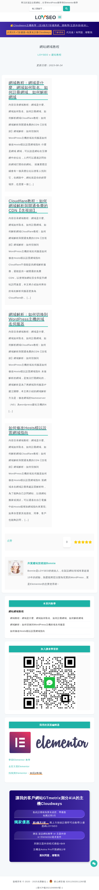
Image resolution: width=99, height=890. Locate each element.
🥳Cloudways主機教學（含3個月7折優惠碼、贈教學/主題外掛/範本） (49, 25)
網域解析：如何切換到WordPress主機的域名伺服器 (37, 624)
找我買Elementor (18, 773)
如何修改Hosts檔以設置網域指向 (27, 631)
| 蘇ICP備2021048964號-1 (49, 888)
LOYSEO (43, 54)
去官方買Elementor (19, 766)
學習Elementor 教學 (19, 760)
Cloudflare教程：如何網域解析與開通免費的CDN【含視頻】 (28, 206)
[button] (59, 17)
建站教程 (56, 54)
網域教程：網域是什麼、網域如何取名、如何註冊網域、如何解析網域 (46, 618)
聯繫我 (56, 855)
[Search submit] (66, 8)
